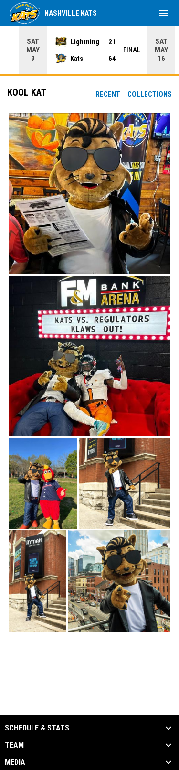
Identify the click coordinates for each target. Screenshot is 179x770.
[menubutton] (163, 13)
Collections (149, 94)
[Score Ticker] (89, 50)
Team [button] (14, 745)
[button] (89, 193)
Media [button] (15, 762)
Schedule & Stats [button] (37, 728)
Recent (107, 94)
